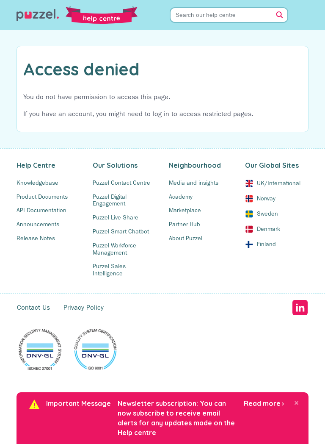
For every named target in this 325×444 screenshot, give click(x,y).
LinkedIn (299, 307)
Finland (266, 244)
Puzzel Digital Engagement (110, 200)
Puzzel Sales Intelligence (109, 269)
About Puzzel (185, 238)
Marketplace (185, 210)
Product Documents (42, 196)
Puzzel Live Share (115, 217)
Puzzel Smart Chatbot (121, 231)
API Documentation (41, 210)
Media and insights (193, 182)
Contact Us (33, 307)
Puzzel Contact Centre (121, 182)
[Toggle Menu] (304, 15)
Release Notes (36, 238)
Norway (266, 198)
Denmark (268, 229)
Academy (181, 196)
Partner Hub (184, 224)
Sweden (267, 213)
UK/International (278, 183)
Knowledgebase (37, 182)
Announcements (38, 224)
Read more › (264, 403)
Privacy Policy (83, 307)
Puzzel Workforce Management (114, 248)
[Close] (296, 403)
